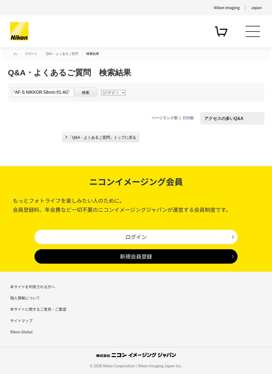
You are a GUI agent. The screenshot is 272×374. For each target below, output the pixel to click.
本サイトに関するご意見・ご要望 (38, 309)
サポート (31, 54)
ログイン (136, 237)
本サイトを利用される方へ (32, 286)
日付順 (188, 118)
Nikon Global (21, 331)
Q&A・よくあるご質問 (62, 54)
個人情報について (25, 298)
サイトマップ (21, 320)
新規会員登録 (136, 256)
